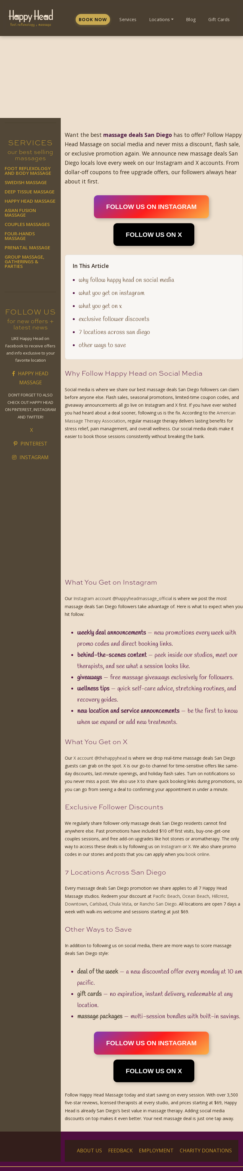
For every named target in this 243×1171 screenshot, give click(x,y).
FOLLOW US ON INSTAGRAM (151, 206)
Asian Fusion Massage (20, 212)
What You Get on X (100, 306)
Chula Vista (120, 904)
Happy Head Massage (30, 201)
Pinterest (30, 443)
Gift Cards (219, 19)
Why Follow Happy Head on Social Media (126, 280)
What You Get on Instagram (111, 293)
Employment (156, 1150)
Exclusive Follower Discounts (114, 319)
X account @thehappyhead (100, 758)
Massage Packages (99, 1016)
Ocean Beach (195, 896)
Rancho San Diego (158, 904)
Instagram (30, 457)
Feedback (120, 1150)
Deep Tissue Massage (30, 191)
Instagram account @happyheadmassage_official (122, 598)
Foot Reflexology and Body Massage (28, 170)
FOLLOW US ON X (154, 234)
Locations (159, 19)
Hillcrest (220, 896)
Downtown (76, 904)
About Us (89, 1150)
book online (197, 854)
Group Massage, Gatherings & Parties (24, 261)
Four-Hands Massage (20, 235)
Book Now (93, 19)
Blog (191, 19)
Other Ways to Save (102, 345)
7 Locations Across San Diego (114, 332)
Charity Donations (206, 1150)
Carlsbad (98, 904)
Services (127, 19)
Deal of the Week (97, 972)
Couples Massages (27, 224)
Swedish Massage (26, 182)
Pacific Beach (166, 896)
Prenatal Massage (27, 247)
